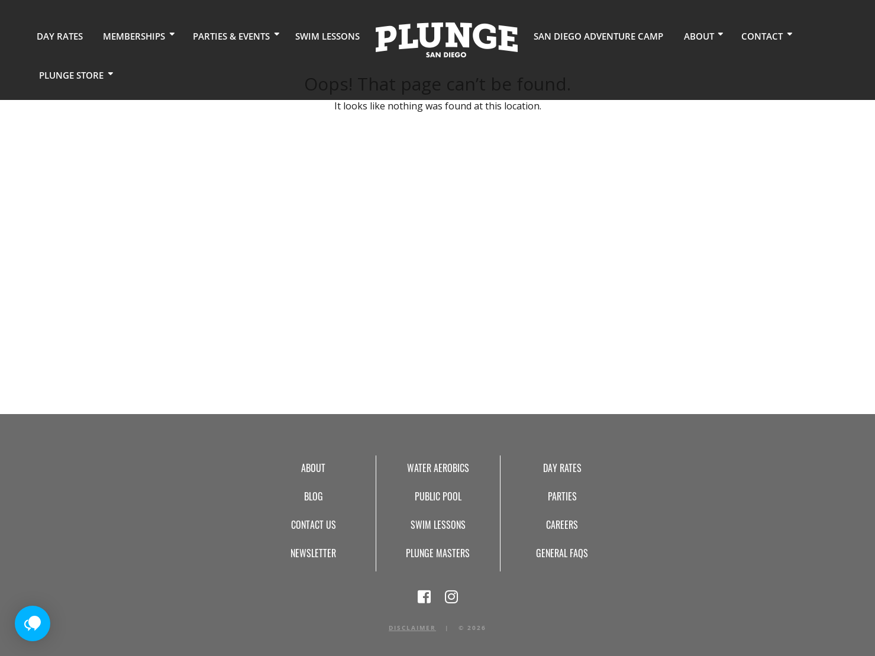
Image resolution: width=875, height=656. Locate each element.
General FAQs (562, 553)
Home (431, 38)
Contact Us (313, 525)
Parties (562, 496)
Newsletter (313, 553)
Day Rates (57, 35)
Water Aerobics (438, 468)
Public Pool (438, 496)
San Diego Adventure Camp (578, 35)
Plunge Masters (438, 553)
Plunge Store (69, 73)
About (672, 35)
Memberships (127, 35)
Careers (562, 525)
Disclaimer (412, 627)
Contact (732, 35)
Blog (313, 496)
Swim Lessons (314, 35)
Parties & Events (222, 35)
